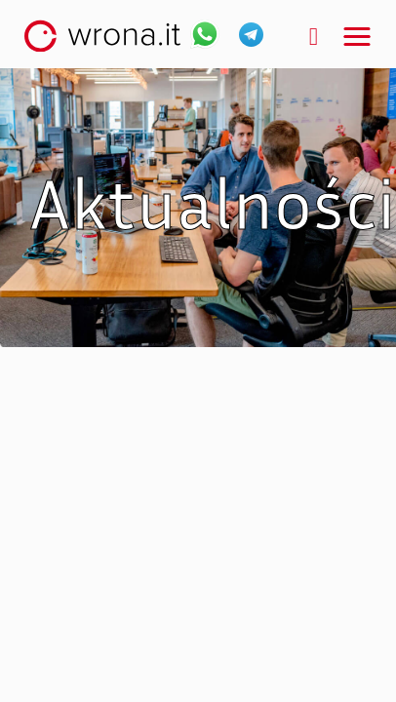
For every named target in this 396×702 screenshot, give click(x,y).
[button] (357, 37)
